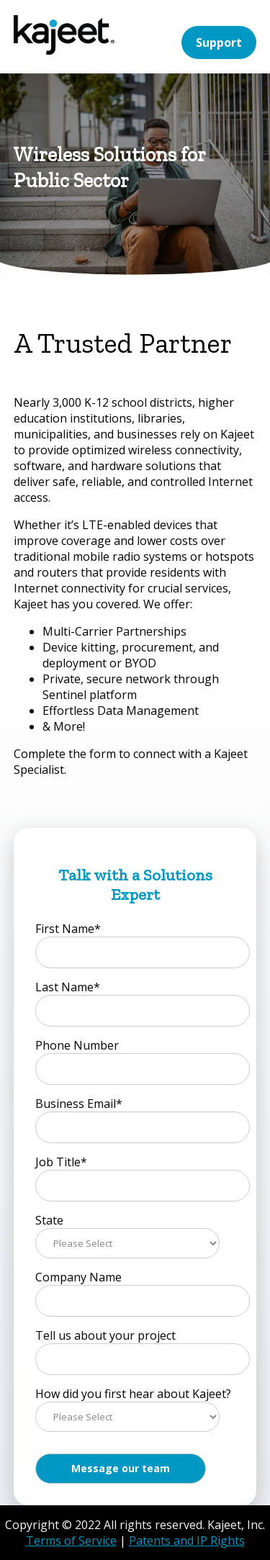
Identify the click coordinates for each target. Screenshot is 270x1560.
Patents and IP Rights (187, 1540)
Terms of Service (71, 1540)
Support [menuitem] (219, 42)
